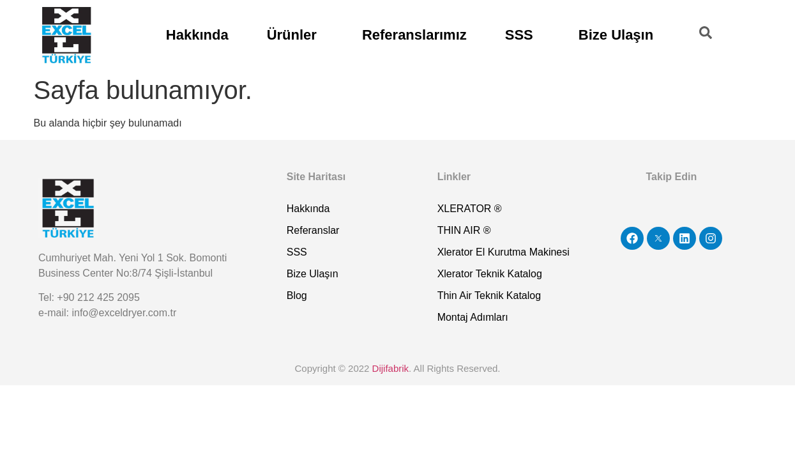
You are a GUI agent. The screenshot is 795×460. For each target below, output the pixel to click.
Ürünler (292, 35)
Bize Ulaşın (616, 35)
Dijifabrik (390, 368)
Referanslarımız (414, 35)
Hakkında (197, 35)
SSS (519, 35)
